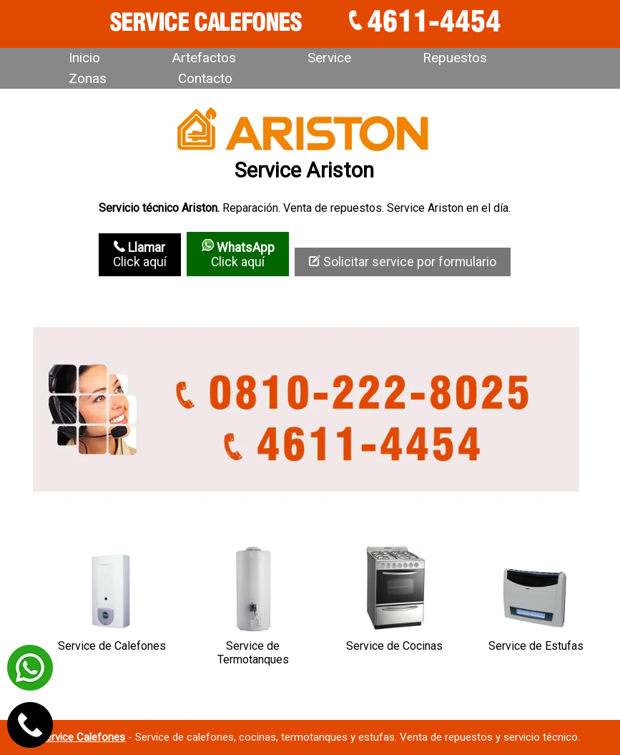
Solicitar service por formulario (402, 262)
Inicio (84, 57)
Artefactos (204, 57)
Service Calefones (82, 737)
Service (329, 57)
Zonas (88, 78)
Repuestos (455, 57)
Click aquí (140, 254)
